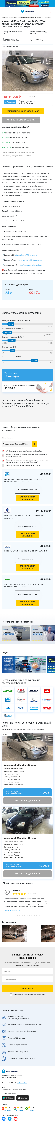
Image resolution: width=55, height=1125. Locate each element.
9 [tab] (29, 915)
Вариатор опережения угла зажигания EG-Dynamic (21, 465)
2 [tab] (17, 915)
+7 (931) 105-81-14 (9, 1082)
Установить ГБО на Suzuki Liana (23, 111)
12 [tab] (34, 915)
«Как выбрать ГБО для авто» (26, 255)
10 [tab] (31, 915)
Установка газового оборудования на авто (14, 17)
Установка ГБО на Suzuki (35, 17)
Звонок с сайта (22, 1082)
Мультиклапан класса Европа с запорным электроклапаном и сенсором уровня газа (25, 455)
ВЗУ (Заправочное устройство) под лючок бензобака (22, 451)
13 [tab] (36, 915)
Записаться (27, 988)
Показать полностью (12, 910)
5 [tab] (22, 915)
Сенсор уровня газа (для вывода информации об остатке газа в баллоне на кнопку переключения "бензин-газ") (26, 461)
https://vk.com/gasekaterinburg (30, 265)
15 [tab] (39, 915)
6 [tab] (24, 915)
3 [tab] (19, 915)
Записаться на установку (27, 498)
